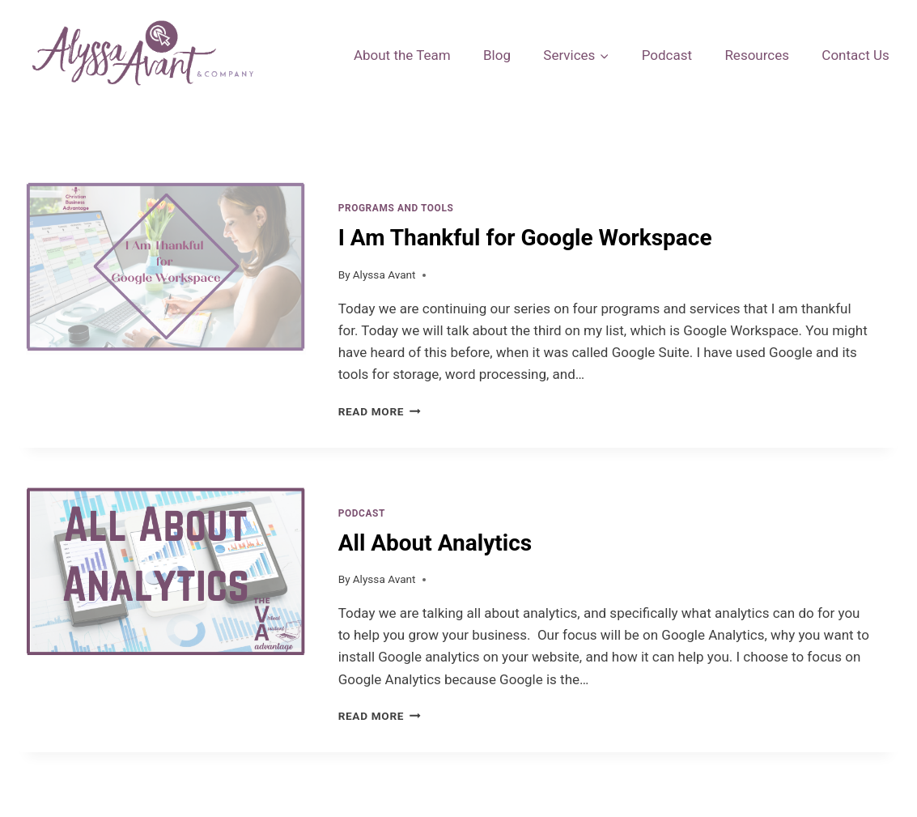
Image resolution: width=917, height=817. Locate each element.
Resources (756, 55)
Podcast (667, 55)
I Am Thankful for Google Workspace (525, 237)
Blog (497, 55)
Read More (379, 411)
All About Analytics (435, 543)
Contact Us (855, 55)
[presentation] (165, 311)
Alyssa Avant (384, 274)
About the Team (402, 55)
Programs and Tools (396, 208)
